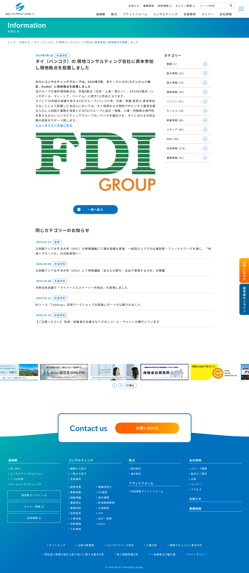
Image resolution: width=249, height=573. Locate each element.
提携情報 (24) (175, 92)
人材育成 (75, 529)
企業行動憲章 (86, 545)
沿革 (193, 479)
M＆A (101, 524)
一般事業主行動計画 (163, 554)
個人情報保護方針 (127, 554)
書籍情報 (148, 5)
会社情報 (195, 460)
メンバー (196, 484)
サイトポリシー (197, 554)
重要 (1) (172, 64)
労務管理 (75, 524)
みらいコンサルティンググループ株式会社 (20, 9)
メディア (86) (175, 129)
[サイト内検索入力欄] (212, 6)
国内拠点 (136, 468)
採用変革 (75, 513)
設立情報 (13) (175, 82)
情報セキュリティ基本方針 (186, 545)
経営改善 (75, 487)
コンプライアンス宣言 (120, 545)
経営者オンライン (32, 495)
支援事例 (75, 479)
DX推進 (102, 492)
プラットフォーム (141, 483)
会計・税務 (105, 518)
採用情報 (163, 5)
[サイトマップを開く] (241, 8)
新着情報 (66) (175, 120)
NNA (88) (173, 139)
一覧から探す (78, 473)
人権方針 (151, 545)
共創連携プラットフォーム (147, 491)
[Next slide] (120, 385)
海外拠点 (136, 473)
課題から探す (78, 468)
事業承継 (75, 492)
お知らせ (134, 5)
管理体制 (75, 508)
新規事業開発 (106, 502)
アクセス (196, 489)
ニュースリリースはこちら (53, 125)
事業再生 (75, 502)
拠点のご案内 (199, 473)
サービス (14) (175, 111)
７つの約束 (17, 479)
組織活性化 (105, 487)
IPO (100, 513)
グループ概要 (199, 468)
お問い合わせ (147, 428)
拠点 (132, 460)
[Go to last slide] (114, 385)
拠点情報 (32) (175, 73)
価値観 (13, 460)
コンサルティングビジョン (26, 473)
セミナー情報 (184, 5)
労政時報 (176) (176, 148)
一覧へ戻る (95, 209)
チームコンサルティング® (25, 484)
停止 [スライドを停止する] (131, 385)
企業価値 (103, 508)
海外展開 (103, 497)
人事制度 (75, 518)
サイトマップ (57, 545)
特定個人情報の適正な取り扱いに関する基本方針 (74, 554)
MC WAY (15, 468)
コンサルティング (81, 460)
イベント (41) (175, 101)
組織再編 (75, 497)
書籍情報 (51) (175, 157)
